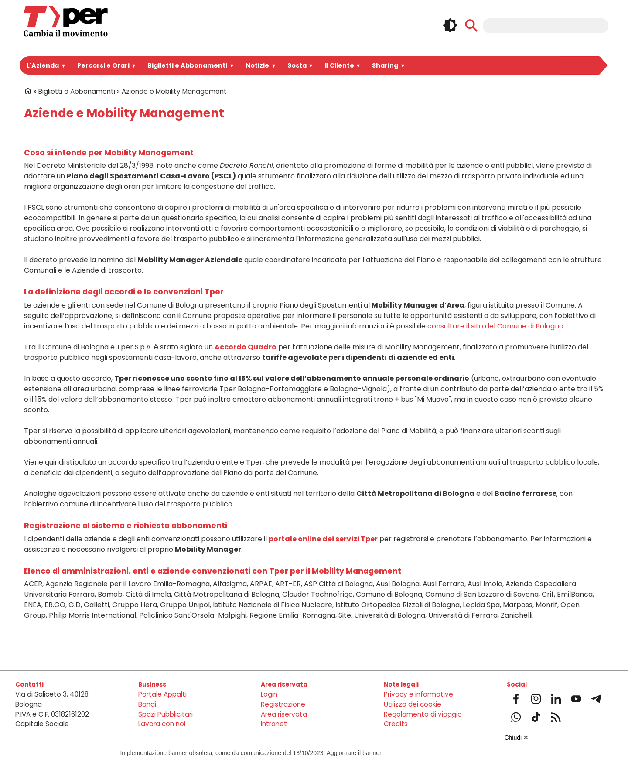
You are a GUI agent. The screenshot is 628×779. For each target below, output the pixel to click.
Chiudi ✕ (516, 737)
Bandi (147, 704)
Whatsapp (516, 717)
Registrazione (283, 704)
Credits (396, 723)
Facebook (516, 699)
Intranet (274, 723)
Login (269, 694)
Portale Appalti (162, 694)
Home (28, 91)
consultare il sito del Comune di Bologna (495, 326)
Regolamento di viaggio (423, 714)
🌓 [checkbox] (450, 25)
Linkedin (556, 699)
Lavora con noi (161, 723)
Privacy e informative (418, 694)
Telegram (596, 699)
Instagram (536, 699)
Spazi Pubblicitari (165, 714)
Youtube (576, 699)
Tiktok (536, 717)
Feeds (556, 717)
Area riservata (284, 714)
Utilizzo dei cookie (412, 704)
